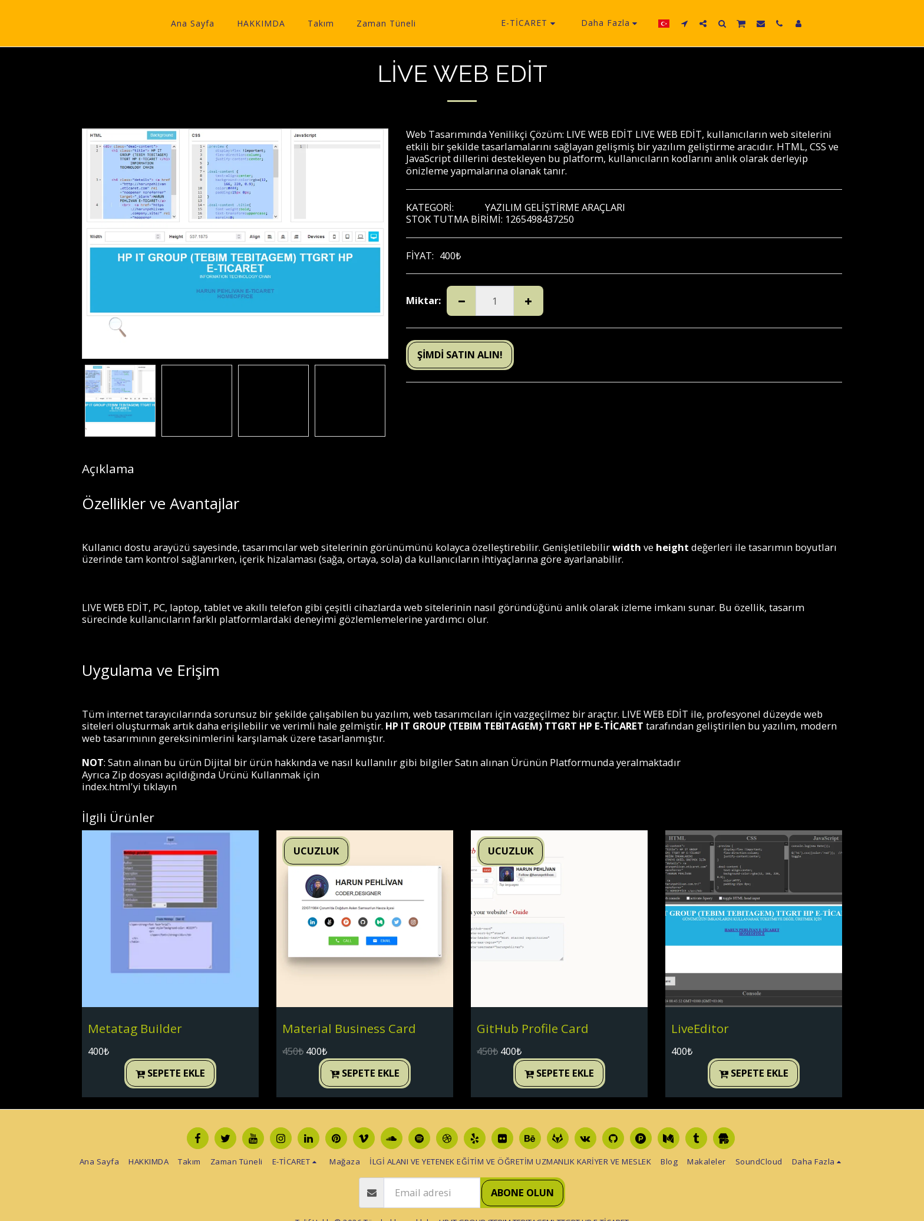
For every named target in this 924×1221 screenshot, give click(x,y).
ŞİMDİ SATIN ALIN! (460, 354)
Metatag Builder (135, 1028)
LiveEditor (700, 1028)
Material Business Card (349, 1028)
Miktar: (423, 301)
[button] (705, 23)
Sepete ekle (171, 1073)
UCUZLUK (316, 850)
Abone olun (522, 1192)
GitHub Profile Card (533, 1028)
